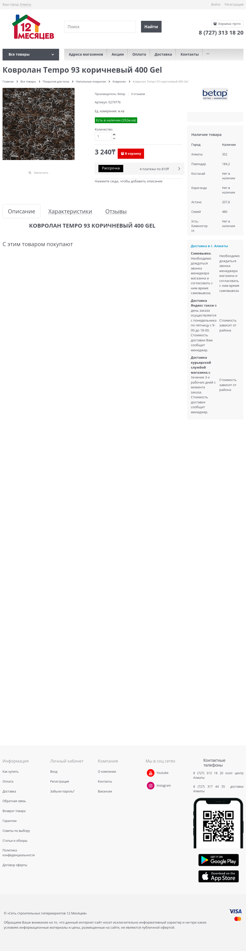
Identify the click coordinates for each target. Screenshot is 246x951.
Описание (21, 211)
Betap (121, 94)
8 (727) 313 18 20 (208, 773)
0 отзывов (138, 94)
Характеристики (70, 211)
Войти (215, 4)
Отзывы (116, 211)
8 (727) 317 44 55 (210, 786)
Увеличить (41, 173)
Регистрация (234, 4)
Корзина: (229, 24)
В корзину (133, 153)
